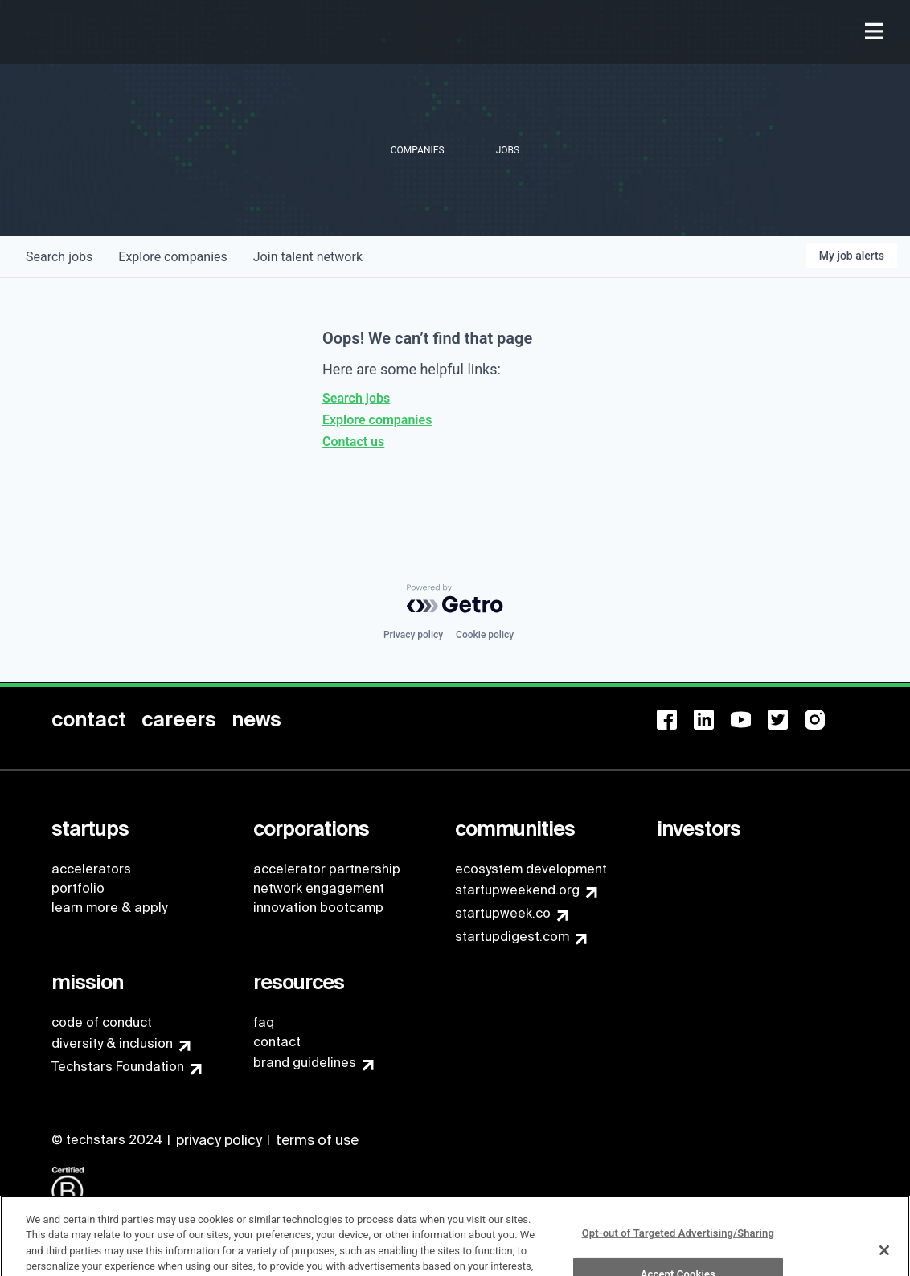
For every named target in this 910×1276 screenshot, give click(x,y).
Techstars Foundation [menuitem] (117, 1066)
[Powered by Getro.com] (455, 598)
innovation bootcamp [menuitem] (318, 907)
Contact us (353, 441)
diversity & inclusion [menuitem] (112, 1043)
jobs (59, 256)
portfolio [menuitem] (78, 888)
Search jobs (356, 398)
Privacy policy (413, 634)
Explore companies (377, 419)
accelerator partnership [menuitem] (326, 869)
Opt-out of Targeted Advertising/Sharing (678, 1248)
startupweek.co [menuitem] (503, 913)
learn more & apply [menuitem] (109, 907)
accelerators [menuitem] (91, 869)
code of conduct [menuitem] (101, 1022)
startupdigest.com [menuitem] (512, 936)
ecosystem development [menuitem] (531, 869)
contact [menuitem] (277, 1041)
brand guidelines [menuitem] (304, 1062)
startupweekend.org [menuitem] (517, 889)
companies (172, 256)
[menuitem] (876, 32)
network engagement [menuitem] (318, 888)
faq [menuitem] (263, 1022)
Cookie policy (485, 634)
